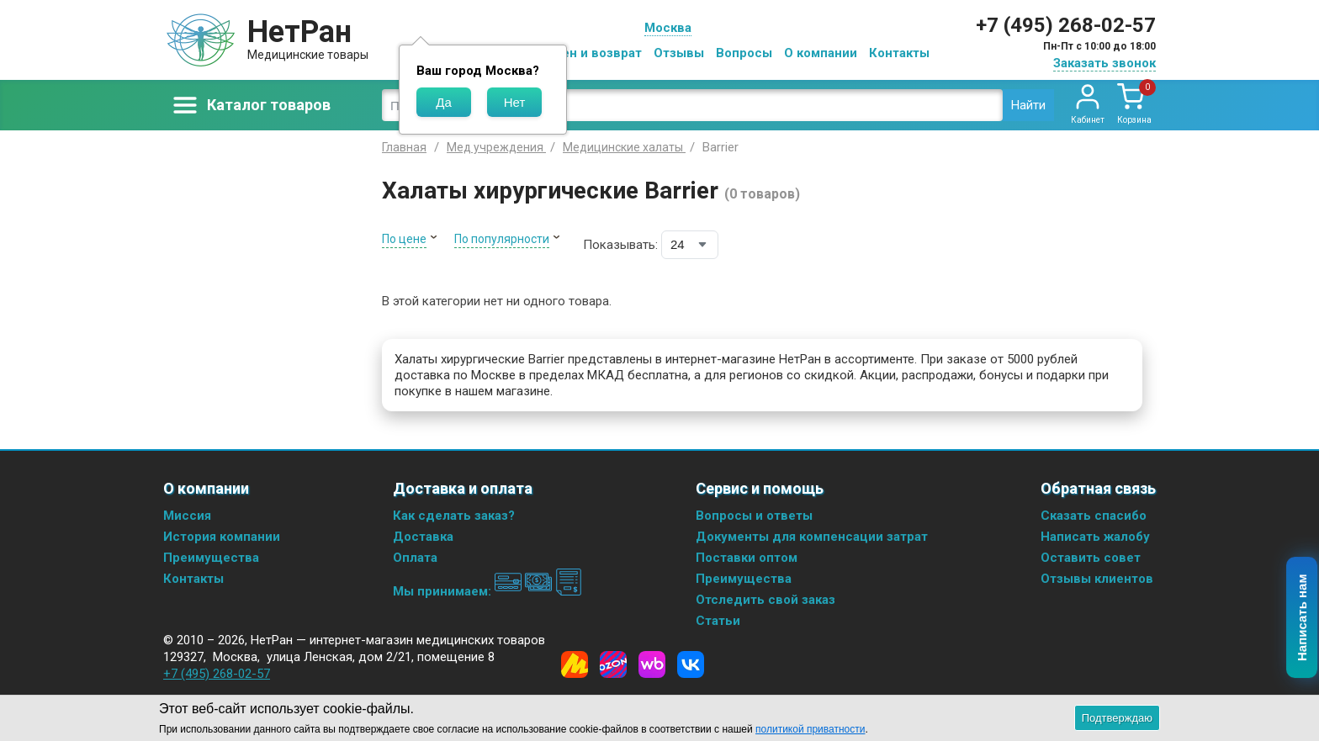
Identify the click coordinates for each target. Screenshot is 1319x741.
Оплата (415, 557)
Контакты (899, 53)
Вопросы (744, 53)
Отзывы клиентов (1097, 578)
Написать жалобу (1095, 536)
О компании (820, 53)
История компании (221, 536)
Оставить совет (1091, 557)
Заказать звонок (1104, 63)
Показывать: (620, 244)
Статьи (718, 620)
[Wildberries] (651, 664)
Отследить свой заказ (765, 599)
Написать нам (1302, 618)
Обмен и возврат (589, 53)
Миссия (187, 515)
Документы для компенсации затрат (812, 536)
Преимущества (211, 557)
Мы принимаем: (487, 591)
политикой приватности (810, 729)
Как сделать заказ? (454, 515)
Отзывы (679, 53)
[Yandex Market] (574, 664)
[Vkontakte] (690, 664)
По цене (404, 239)
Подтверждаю (1117, 718)
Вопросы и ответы (754, 515)
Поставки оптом (746, 557)
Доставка (423, 536)
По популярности (501, 239)
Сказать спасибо (1094, 515)
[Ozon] (613, 664)
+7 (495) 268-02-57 (1066, 25)
